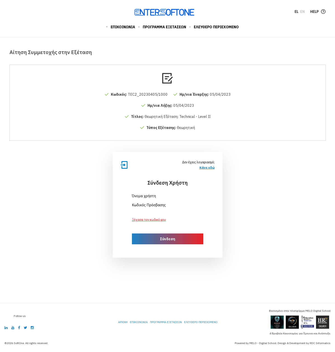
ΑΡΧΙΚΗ (99, 27)
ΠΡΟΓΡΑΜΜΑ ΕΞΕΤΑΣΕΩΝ (164, 27)
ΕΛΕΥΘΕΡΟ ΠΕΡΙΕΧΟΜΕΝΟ (216, 27)
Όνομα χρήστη (144, 196)
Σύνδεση (167, 239)
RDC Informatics (320, 343)
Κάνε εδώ (207, 168)
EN (302, 11)
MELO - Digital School (262, 343)
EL (296, 11)
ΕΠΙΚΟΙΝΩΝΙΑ (123, 27)
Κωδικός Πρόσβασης (149, 205)
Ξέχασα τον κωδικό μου (149, 220)
